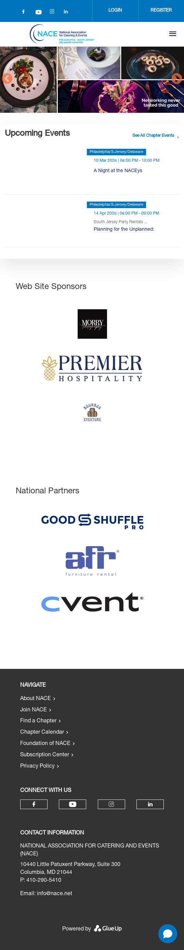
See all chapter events (153, 136)
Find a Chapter (38, 721)
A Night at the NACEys (118, 171)
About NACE (35, 699)
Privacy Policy (37, 766)
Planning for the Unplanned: (124, 229)
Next (177, 79)
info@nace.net (54, 894)
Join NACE (33, 710)
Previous (7, 79)
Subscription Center (44, 755)
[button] (167, 933)
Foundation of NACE (45, 744)
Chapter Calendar (42, 732)
